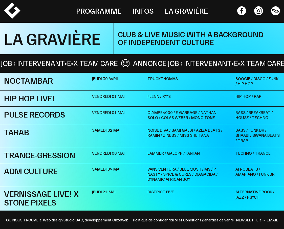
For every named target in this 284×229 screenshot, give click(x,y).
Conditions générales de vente (208, 219)
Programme (98, 10)
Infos (143, 10)
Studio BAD (73, 219)
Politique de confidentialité (155, 219)
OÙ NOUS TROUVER (23, 219)
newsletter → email (257, 219)
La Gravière (186, 10)
